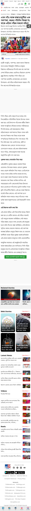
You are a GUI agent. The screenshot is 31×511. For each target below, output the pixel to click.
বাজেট (4, 10)
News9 (11, 1)
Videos (4, 391)
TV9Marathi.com (10, 484)
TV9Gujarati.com (20, 490)
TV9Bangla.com (20, 487)
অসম (12, 7)
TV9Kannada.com (10, 487)
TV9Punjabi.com (9, 490)
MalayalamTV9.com (19, 493)
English (6, 1)
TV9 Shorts (15, 10)
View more (25, 311)
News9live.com (21, 496)
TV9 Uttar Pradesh (20, 499)
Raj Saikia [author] (7, 58)
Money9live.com (15, 502)
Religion (13, 14)
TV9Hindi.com (9, 493)
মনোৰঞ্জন (21, 7)
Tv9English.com (9, 499)
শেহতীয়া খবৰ (7, 7)
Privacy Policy (21, 478)
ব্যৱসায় (27, 7)
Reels (3, 426)
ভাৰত (16, 7)
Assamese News (5, 14)
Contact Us (6, 476)
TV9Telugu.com (20, 484)
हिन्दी (2, 1)
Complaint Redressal (10, 478)
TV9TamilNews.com (10, 496)
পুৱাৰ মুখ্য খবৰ (22, 10)
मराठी (23, 1)
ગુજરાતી (27, 1)
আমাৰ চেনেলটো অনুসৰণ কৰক (15, 257)
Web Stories (6, 311)
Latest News (6, 355)
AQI (22, 4)
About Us (13, 476)
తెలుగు (19, 1)
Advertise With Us (22, 476)
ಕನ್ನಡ (15, 1)
